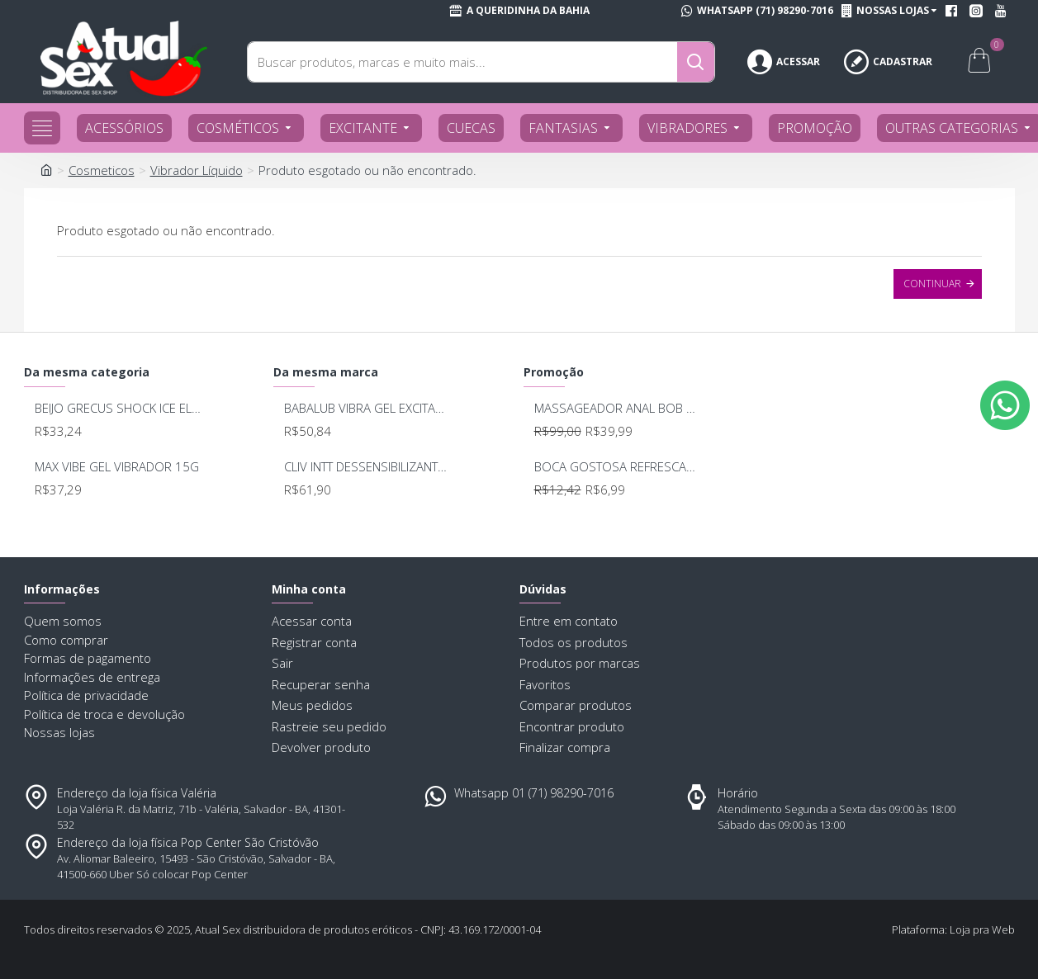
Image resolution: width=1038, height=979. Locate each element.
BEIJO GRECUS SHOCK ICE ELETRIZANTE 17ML (118, 408)
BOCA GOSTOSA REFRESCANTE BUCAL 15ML (618, 467)
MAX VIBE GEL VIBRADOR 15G (117, 467)
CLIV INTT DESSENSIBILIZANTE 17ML (368, 467)
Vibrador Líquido (196, 170)
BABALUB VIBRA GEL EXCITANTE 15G (368, 408)
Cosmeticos (102, 170)
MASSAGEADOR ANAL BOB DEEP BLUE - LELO (618, 408)
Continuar (932, 284)
